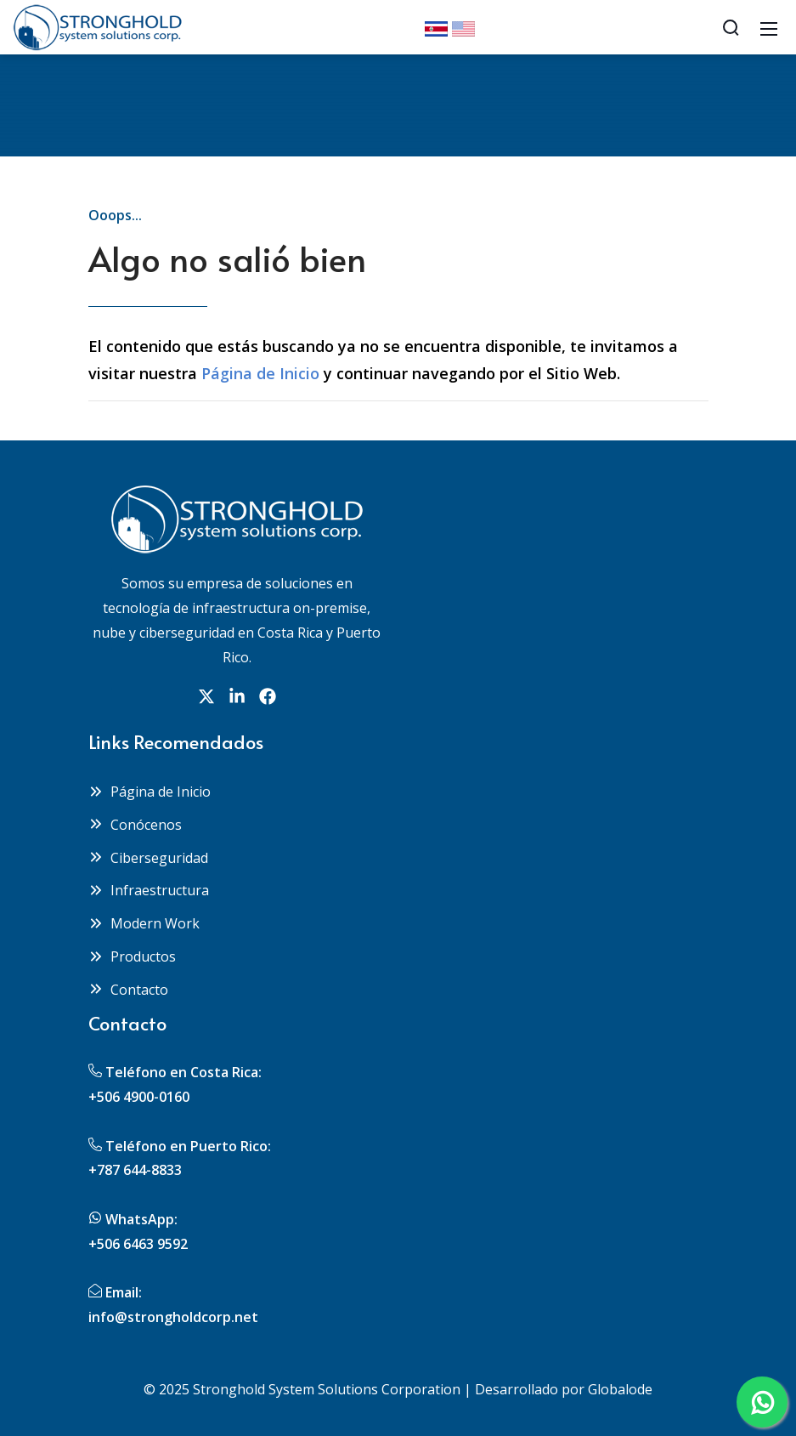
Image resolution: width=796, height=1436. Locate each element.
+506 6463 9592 (138, 1244)
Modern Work (144, 923)
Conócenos (135, 824)
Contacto (128, 989)
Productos (132, 956)
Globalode (620, 1389)
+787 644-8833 (135, 1170)
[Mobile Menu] (768, 27)
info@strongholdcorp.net (173, 1317)
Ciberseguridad (148, 858)
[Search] (730, 27)
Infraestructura (148, 890)
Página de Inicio (260, 373)
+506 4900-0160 (138, 1096)
